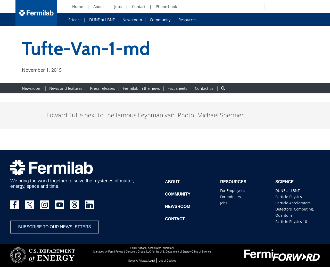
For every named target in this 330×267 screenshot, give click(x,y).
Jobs (223, 202)
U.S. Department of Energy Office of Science (185, 251)
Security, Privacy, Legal (141, 260)
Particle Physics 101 (292, 221)
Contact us (204, 88)
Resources (187, 20)
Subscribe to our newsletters (54, 227)
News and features (65, 88)
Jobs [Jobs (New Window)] (118, 7)
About (172, 182)
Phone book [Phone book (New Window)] (166, 7)
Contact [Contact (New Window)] (138, 7)
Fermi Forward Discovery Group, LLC (129, 251)
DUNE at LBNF (102, 20)
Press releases (102, 88)
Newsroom (132, 20)
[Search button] (223, 88)
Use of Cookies (167, 260)
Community (160, 20)
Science (74, 20)
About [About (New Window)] (98, 7)
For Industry (230, 196)
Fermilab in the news (141, 88)
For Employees (232, 190)
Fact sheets (177, 88)
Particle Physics (288, 196)
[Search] (278, 6)
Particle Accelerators (293, 202)
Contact (175, 219)
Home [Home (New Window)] (77, 7)
